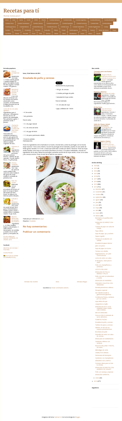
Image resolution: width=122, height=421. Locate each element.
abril (97, 210)
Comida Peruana (52, 27)
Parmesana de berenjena (103, 355)
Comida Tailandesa (78, 27)
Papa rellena (99, 231)
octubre (98, 194)
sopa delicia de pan (101, 301)
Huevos (92, 30)
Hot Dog (84, 30)
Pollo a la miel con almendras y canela (104, 277)
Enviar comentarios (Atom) (60, 288)
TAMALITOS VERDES (101, 353)
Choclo (44, 20)
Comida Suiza (65, 27)
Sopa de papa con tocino (103, 248)
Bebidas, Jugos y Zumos (102, 141)
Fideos (56, 30)
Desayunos (17, 30)
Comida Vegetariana (94, 27)
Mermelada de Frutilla (108, 93)
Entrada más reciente (31, 282)
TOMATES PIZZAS (101, 319)
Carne (21, 20)
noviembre (99, 192)
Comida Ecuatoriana (52, 23)
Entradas (37, 30)
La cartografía (105, 127)
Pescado (25, 33)
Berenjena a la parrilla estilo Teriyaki (104, 219)
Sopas (82, 33)
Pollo (40, 33)
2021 (95, 173)
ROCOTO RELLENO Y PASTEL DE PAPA (104, 346)
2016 (95, 181)
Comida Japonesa (10, 27)
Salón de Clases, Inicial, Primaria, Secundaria (102, 125)
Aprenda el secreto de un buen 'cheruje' (14, 91)
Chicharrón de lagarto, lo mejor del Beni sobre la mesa (15, 128)
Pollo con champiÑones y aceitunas (103, 266)
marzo (98, 213)
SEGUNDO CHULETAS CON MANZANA (104, 284)
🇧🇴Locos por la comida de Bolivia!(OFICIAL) (10, 256)
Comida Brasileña (109, 20)
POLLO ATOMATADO (15, 73)
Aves (13, 20)
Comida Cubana (38, 23)
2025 (95, 166)
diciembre (99, 189)
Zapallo (98, 33)
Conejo (106, 27)
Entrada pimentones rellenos (104, 287)
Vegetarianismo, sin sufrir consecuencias (103, 254)
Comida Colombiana (23, 23)
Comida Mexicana (38, 27)
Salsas (56, 33)
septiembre (99, 197)
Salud (64, 33)
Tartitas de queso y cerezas (104, 325)
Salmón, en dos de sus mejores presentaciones (103, 328)
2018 (95, 176)
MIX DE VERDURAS (101, 313)
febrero (98, 216)
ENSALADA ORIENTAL (102, 374)
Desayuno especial (101, 290)
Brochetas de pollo (101, 332)
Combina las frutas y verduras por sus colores (104, 298)
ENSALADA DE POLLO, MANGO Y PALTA (102, 273)
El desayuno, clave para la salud (103, 261)
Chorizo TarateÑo (14, 163)
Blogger (77, 417)
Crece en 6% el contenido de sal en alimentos (104, 316)
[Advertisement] (61, 51)
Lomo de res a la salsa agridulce (10, 109)
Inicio (57, 282)
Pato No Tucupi (14, 181)
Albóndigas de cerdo (101, 350)
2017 (95, 179)
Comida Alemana (55, 20)
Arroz (7, 20)
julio (97, 202)
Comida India (94, 23)
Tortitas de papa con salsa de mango (104, 227)
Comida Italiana (106, 23)
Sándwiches (73, 33)
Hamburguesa (73, 30)
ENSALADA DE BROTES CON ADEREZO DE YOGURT (104, 368)
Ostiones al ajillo (15, 147)
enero (98, 378)
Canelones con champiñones (104, 358)
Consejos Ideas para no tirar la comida (104, 364)
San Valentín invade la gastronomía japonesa (103, 293)
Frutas (64, 30)
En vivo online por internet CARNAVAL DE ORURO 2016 (10, 238)
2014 (95, 187)
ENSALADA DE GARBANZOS (104, 339)
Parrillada (8, 33)
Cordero (7, 30)
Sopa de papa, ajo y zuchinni (104, 233)
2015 (95, 184)
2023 (95, 168)
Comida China (9, 23)
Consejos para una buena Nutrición (103, 72)
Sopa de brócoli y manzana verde (106, 109)
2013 (95, 381)
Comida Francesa (82, 23)
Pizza (33, 33)
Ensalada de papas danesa (103, 243)
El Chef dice (98, 107)
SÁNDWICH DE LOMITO (103, 361)
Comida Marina (24, 27)
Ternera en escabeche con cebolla (103, 239)
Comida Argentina (81, 20)
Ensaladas (28, 30)
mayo (98, 208)
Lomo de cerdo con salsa (103, 258)
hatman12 (58, 417)
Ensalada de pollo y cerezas (104, 322)
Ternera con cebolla (101, 251)
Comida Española (67, 23)
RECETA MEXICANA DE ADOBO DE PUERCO (15, 219)
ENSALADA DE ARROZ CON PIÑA (104, 223)
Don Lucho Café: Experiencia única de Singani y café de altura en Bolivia (108, 145)
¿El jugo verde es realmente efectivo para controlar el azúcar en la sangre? (108, 77)
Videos (90, 33)
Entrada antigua (82, 282)
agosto (98, 200)
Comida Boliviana (95, 20)
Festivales (47, 30)
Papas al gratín (100, 236)
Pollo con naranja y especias (104, 372)
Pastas (17, 33)
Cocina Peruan (8, 253)
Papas (114, 30)
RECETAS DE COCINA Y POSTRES (10, 249)
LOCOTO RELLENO (101, 269)
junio (97, 205)
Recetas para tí (21, 11)
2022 (95, 171)
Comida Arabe (67, 20)
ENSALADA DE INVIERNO (103, 280)
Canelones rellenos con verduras (102, 342)
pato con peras (100, 246)
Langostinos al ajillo (101, 304)
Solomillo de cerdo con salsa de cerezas (104, 335)
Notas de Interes (104, 30)
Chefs (36, 20)
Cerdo (28, 20)
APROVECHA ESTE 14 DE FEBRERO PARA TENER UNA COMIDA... (103, 308)
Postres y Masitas (100, 92)
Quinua (48, 33)
